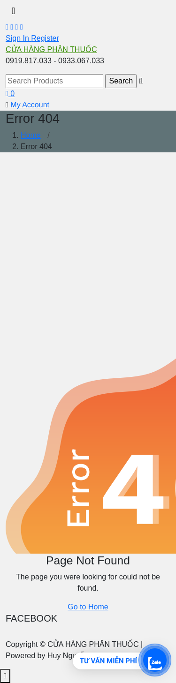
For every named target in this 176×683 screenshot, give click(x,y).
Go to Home (88, 607)
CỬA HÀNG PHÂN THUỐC (51, 49)
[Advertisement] (88, 248)
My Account (29, 105)
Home (31, 135)
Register (45, 38)
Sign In (18, 38)
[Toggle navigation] (13, 11)
